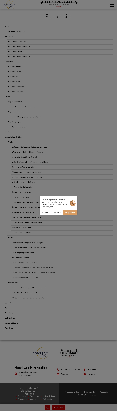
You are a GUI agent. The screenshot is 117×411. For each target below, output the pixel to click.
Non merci (45, 212)
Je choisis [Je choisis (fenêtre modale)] (57, 212)
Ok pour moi (70, 212)
